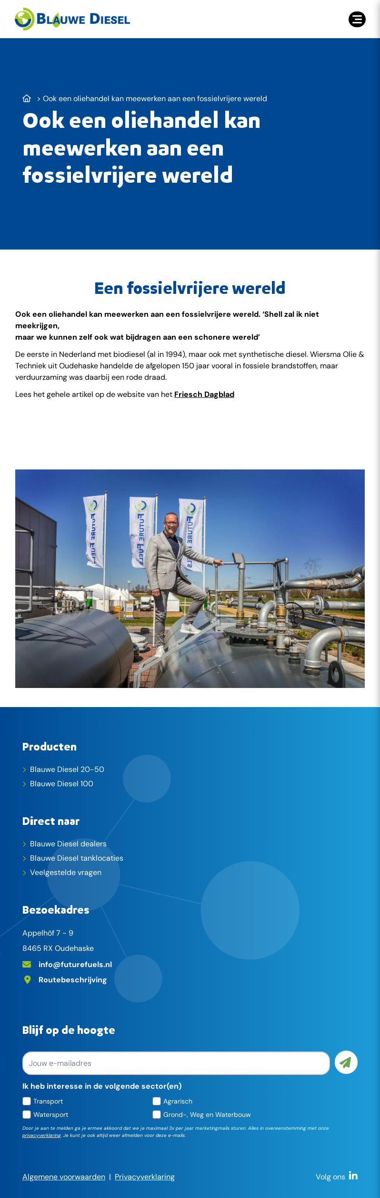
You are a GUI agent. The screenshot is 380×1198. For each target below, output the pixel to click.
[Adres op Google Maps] (190, 979)
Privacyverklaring (145, 1177)
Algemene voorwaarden (63, 1177)
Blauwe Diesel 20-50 (67, 769)
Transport (48, 1101)
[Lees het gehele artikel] (189, 435)
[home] (72, 19)
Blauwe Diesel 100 (61, 784)
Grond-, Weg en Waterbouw (207, 1114)
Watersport (50, 1114)
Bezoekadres (56, 909)
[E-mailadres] (190, 963)
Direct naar (51, 820)
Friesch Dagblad (204, 394)
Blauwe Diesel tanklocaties (76, 858)
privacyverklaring (41, 1135)
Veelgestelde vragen (65, 872)
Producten (49, 746)
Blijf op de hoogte (68, 1029)
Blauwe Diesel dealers (68, 844)
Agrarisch (177, 1101)
